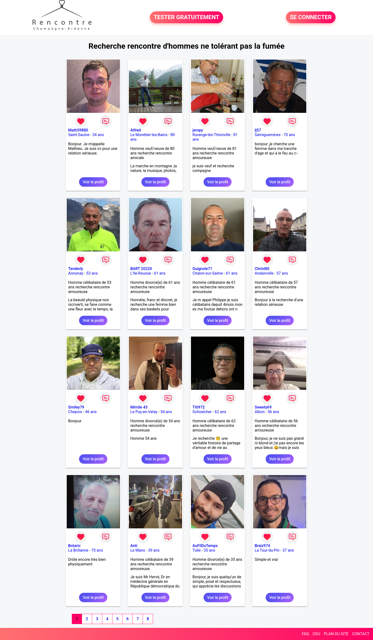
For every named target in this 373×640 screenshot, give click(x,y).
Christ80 (262, 268)
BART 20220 (141, 268)
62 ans (220, 411)
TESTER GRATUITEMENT (186, 17)
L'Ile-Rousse (140, 273)
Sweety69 (263, 407)
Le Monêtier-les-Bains (149, 134)
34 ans (98, 134)
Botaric (74, 545)
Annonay (75, 273)
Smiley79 (76, 407)
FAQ (305, 634)
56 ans (273, 411)
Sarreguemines (267, 134)
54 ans (166, 411)
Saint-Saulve (78, 134)
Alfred (135, 130)
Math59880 (78, 130)
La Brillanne (78, 550)
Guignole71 (202, 268)
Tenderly (75, 268)
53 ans (92, 273)
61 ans (160, 273)
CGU (316, 634)
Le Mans (137, 550)
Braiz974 (262, 545)
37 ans (288, 550)
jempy (197, 130)
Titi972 (198, 407)
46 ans (91, 411)
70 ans (289, 134)
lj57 (258, 130)
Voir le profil (93, 182)
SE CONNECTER (311, 17)
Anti (133, 545)
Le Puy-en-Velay (143, 411)
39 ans (154, 550)
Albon (259, 411)
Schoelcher (202, 411)
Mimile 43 (138, 407)
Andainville (264, 273)
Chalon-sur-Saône (207, 273)
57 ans (282, 273)
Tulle (196, 550)
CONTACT (360, 634)
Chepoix (75, 411)
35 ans (209, 550)
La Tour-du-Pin (267, 550)
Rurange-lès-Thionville (211, 134)
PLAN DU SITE (336, 634)
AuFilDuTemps (205, 545)
